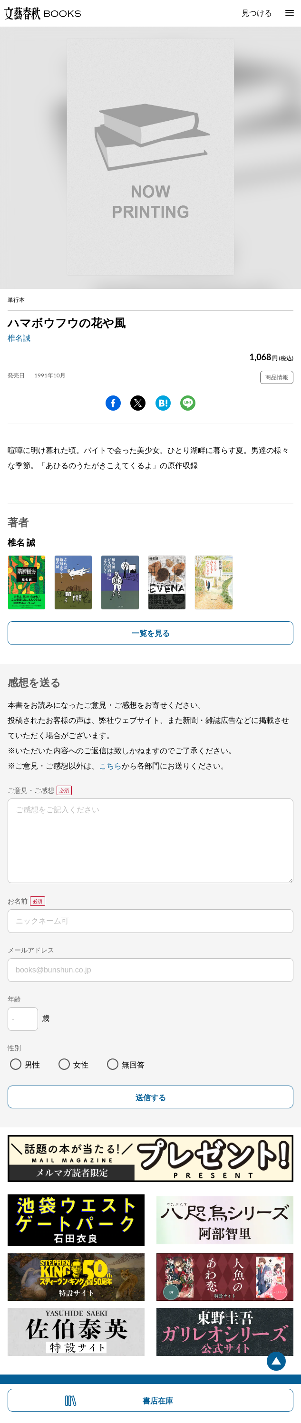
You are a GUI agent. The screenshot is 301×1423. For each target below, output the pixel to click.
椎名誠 (19, 337)
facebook (113, 403)
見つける (257, 12)
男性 (32, 1064)
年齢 (14, 999)
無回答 (133, 1064)
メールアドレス (31, 950)
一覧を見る (151, 632)
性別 (14, 1048)
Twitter (138, 403)
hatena (163, 403)
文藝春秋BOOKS (42, 13)
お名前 (18, 901)
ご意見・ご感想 (31, 790)
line (187, 403)
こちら (110, 765)
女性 (80, 1064)
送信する (151, 1098)
